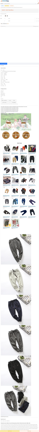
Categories (2, 3)
